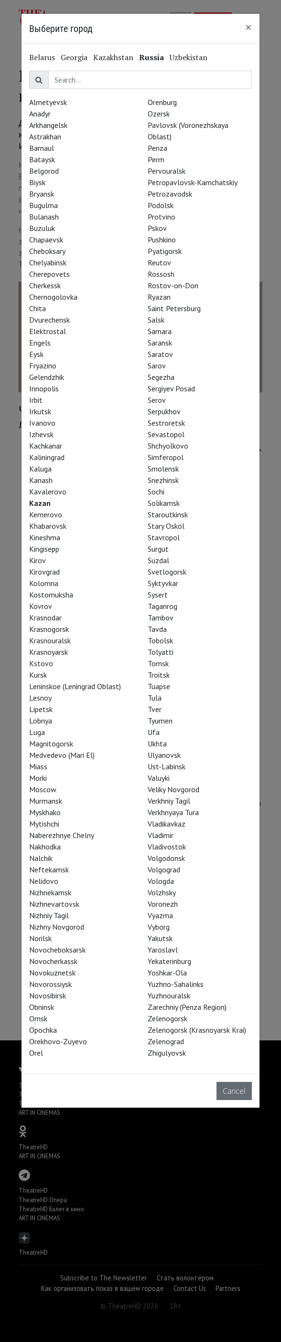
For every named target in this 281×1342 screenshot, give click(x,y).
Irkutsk (40, 411)
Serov (157, 400)
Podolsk (160, 205)
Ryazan (159, 297)
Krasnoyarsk (48, 652)
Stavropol (164, 537)
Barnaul (41, 148)
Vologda (161, 881)
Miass (38, 766)
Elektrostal (47, 331)
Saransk (160, 342)
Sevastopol (166, 434)
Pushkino (162, 239)
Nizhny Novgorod (56, 927)
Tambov (160, 617)
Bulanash (44, 216)
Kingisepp (44, 549)
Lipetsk (41, 709)
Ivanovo (42, 423)
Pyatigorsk (165, 251)
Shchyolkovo (168, 446)
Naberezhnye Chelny (61, 835)
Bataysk (42, 159)
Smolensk (163, 468)
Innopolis (44, 388)
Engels (40, 342)
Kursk (38, 675)
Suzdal (158, 560)
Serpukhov (164, 411)
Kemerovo (45, 514)
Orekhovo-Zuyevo (58, 1041)
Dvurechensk (49, 320)
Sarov (157, 365)
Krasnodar (45, 617)
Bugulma (43, 205)
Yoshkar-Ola (167, 972)
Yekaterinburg (169, 961)
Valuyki (159, 778)
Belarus (42, 57)
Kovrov (40, 606)
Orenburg (162, 102)
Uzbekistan (188, 57)
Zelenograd (166, 1041)
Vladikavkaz (166, 823)
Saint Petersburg (174, 308)
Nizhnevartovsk (54, 904)
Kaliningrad (47, 457)
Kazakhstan (113, 57)
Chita (37, 308)
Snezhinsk (163, 480)
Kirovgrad (44, 572)
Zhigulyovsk (167, 1053)
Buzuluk (42, 228)
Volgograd (164, 869)
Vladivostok (167, 846)
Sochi (156, 491)
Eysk (36, 354)
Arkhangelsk (48, 125)
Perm (156, 159)
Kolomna (43, 583)
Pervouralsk (166, 171)
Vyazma (160, 915)
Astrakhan (45, 136)
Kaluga (40, 468)
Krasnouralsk (50, 640)
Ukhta (157, 743)
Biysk (37, 182)
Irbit (36, 400)
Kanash (41, 480)
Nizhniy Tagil (49, 915)
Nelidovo (43, 881)
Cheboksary (47, 251)
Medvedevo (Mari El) (62, 755)
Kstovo (41, 663)
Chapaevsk (46, 239)
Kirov (37, 560)
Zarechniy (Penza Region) (187, 1007)
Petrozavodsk (170, 194)
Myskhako (45, 812)
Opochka (43, 1030)
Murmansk (45, 801)
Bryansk (41, 194)
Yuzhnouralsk (169, 995)
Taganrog (162, 606)
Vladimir (160, 835)
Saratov (160, 354)
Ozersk (159, 113)
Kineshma (44, 537)
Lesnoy (40, 697)
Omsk (38, 1018)
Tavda (157, 629)
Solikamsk (164, 503)
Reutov (159, 262)
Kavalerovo (47, 491)
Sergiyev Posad (171, 388)
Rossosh (161, 274)
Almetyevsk (48, 102)
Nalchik (41, 858)
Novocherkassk (53, 961)
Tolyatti (160, 652)
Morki (38, 778)
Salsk (156, 320)
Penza (157, 148)
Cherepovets (49, 274)
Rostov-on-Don (173, 285)
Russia (151, 57)
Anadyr (40, 113)
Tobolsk (160, 640)
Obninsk (41, 1007)
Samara (160, 331)
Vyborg (159, 927)
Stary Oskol (166, 526)
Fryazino (42, 365)
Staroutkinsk (168, 514)
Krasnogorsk (49, 629)
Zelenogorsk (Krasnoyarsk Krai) (197, 1030)
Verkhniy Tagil (169, 801)
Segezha (161, 377)
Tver (155, 709)
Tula (155, 697)
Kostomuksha (51, 594)
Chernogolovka (53, 297)
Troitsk (159, 675)
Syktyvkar (163, 583)
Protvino (161, 216)
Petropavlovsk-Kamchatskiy (193, 182)
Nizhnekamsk (50, 892)
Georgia (74, 57)
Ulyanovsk (164, 755)
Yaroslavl (163, 949)
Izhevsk (41, 434)
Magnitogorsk (51, 743)
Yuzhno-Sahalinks (176, 984)
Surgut (158, 549)
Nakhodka (45, 846)
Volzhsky (162, 892)
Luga (37, 732)
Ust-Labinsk (166, 766)
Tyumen (160, 720)
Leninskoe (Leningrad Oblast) (75, 686)
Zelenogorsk (167, 1018)
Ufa (154, 732)
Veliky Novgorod (173, 789)
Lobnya (40, 720)
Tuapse (159, 686)
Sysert (158, 594)
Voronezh (163, 904)
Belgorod (44, 171)
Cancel (234, 1091)
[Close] (248, 27)
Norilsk (40, 938)
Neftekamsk (49, 869)
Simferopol (166, 457)
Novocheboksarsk (57, 949)
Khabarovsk (47, 526)
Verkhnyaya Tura (173, 812)
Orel (36, 1053)
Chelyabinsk (47, 262)
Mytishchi (44, 823)
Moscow (42, 789)
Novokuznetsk (52, 972)
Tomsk (158, 663)
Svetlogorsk (167, 572)
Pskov (157, 228)
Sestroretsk (166, 423)
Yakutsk (160, 938)
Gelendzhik (46, 377)
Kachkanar (45, 446)
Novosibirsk (47, 995)
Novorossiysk (50, 984)
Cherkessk (45, 285)
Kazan (40, 503)
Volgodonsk (166, 858)
